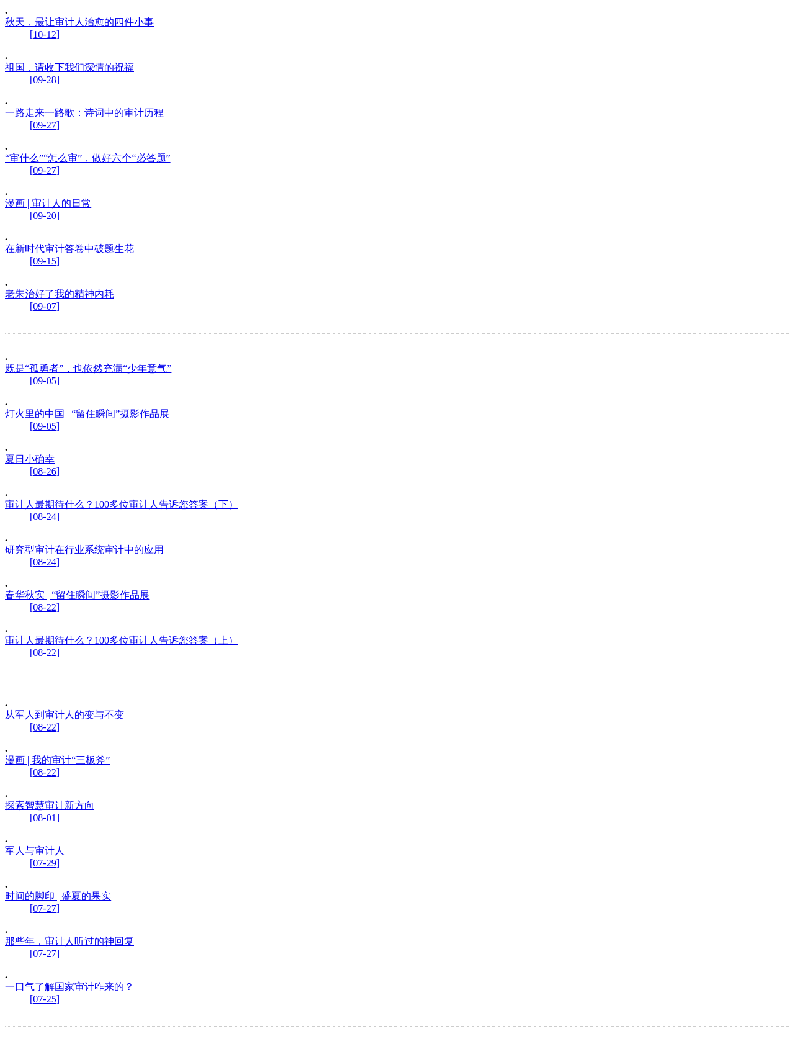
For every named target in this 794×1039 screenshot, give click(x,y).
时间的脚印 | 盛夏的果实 (58, 896)
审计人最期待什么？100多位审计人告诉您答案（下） (121, 504)
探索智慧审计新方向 (49, 805)
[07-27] (45, 908)
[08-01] (45, 817)
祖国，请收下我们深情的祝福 (69, 67)
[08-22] (45, 607)
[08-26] (45, 471)
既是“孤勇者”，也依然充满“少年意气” (88, 368)
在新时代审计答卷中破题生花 (69, 248)
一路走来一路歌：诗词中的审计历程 (84, 112)
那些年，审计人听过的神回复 (69, 941)
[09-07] (45, 306)
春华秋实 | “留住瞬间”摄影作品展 (77, 595)
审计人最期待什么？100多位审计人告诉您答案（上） (121, 640)
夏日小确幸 (30, 459)
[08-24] (45, 516)
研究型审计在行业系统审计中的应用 (84, 549)
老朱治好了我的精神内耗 (59, 294)
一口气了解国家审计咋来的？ (69, 986)
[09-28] (45, 79)
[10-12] (45, 34)
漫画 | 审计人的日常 (48, 203)
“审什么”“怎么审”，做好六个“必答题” (88, 158)
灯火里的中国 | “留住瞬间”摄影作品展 (87, 413)
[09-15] (45, 261)
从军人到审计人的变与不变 (64, 714)
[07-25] (45, 999)
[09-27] (45, 125)
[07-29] (45, 863)
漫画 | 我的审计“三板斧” (57, 760)
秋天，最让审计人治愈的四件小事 (79, 22)
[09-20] (45, 215)
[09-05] (45, 381)
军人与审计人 (35, 850)
